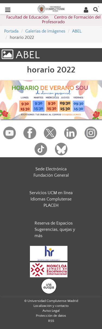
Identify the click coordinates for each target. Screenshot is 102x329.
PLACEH (51, 205)
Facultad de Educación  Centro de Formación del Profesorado (53, 20)
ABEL (77, 31)
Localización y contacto (51, 306)
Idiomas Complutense (51, 199)
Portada (11, 31)
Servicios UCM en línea (51, 192)
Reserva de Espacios (54, 223)
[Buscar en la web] (95, 9)
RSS (51, 321)
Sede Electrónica (51, 169)
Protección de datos (51, 316)
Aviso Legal (51, 311)
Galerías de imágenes (45, 31)
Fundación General (51, 175)
